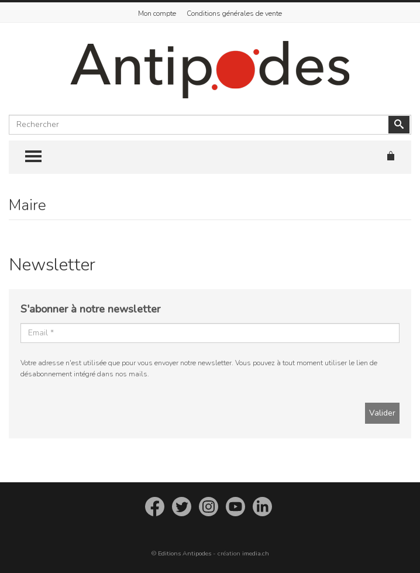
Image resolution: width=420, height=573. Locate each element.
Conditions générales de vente (234, 13)
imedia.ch (255, 553)
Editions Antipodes (184, 553)
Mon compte (157, 13)
